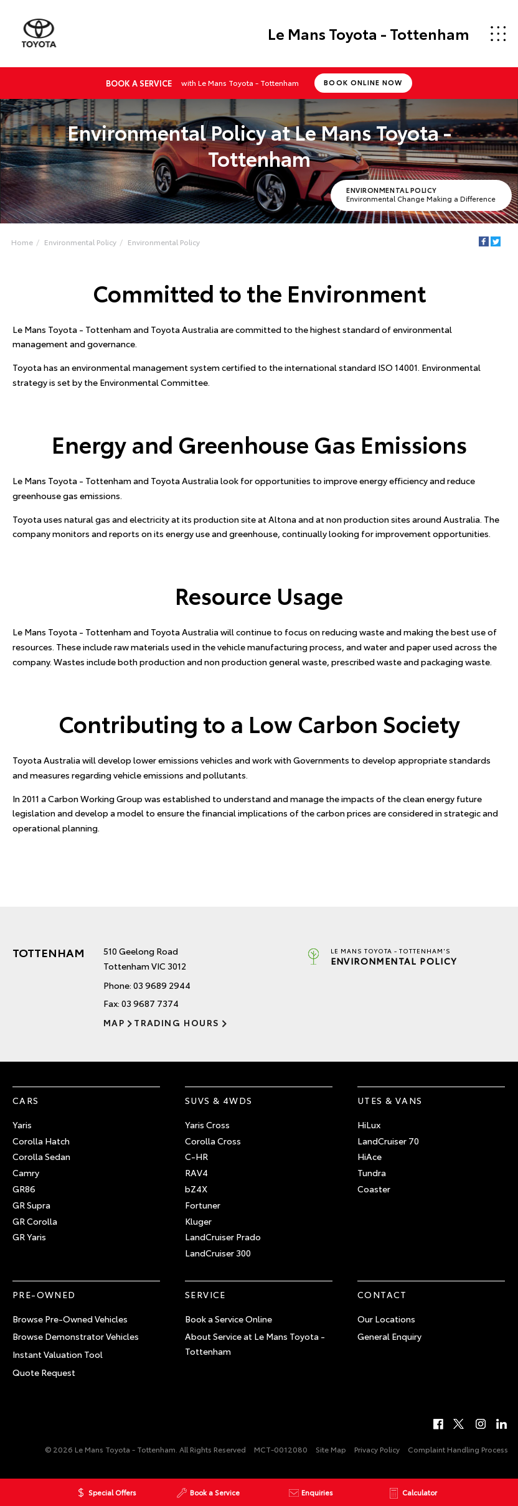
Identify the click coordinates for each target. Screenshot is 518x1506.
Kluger (198, 1221)
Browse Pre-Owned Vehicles (70, 1318)
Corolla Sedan (41, 1156)
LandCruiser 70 (388, 1140)
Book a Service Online (228, 1318)
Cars (25, 1100)
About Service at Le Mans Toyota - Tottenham (255, 1344)
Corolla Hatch (41, 1140)
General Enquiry (389, 1337)
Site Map (331, 1449)
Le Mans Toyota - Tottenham (367, 33)
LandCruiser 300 (218, 1252)
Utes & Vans (389, 1100)
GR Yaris (29, 1236)
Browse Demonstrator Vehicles (75, 1337)
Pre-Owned (44, 1294)
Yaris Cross (207, 1124)
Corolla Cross (213, 1140)
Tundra (371, 1172)
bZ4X (196, 1188)
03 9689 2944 (162, 985)
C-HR (196, 1156)
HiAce (369, 1156)
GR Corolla (34, 1221)
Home (22, 241)
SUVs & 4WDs (218, 1100)
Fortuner (202, 1205)
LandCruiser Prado (223, 1236)
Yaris (22, 1124)
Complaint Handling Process (458, 1449)
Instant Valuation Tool (57, 1354)
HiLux (368, 1124)
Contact (382, 1294)
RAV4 (196, 1172)
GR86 (23, 1188)
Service (205, 1294)
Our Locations (386, 1318)
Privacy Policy (377, 1449)
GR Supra (31, 1205)
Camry (25, 1172)
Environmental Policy (80, 241)
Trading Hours (176, 1022)
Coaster (373, 1188)
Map (114, 1022)
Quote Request (43, 1372)
